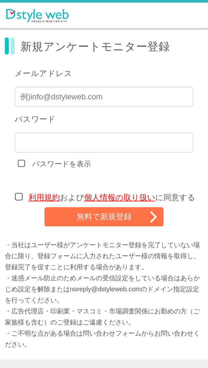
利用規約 (44, 197)
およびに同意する (112, 197)
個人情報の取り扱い (119, 197)
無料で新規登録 (104, 216)
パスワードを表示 (61, 164)
